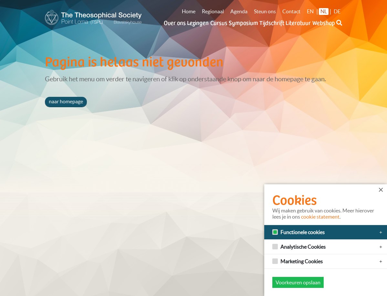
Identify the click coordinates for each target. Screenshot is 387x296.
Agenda (238, 11)
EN (310, 11)
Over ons (175, 22)
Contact (291, 11)
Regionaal (213, 11)
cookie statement (320, 217)
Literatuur (298, 22)
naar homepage (66, 101)
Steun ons (265, 11)
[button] (339, 26)
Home (188, 11)
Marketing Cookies (301, 261)
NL (323, 11)
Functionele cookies (302, 232)
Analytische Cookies (303, 247)
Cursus (218, 22)
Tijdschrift (271, 22)
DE (337, 11)
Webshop (323, 22)
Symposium (243, 22)
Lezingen (198, 22)
